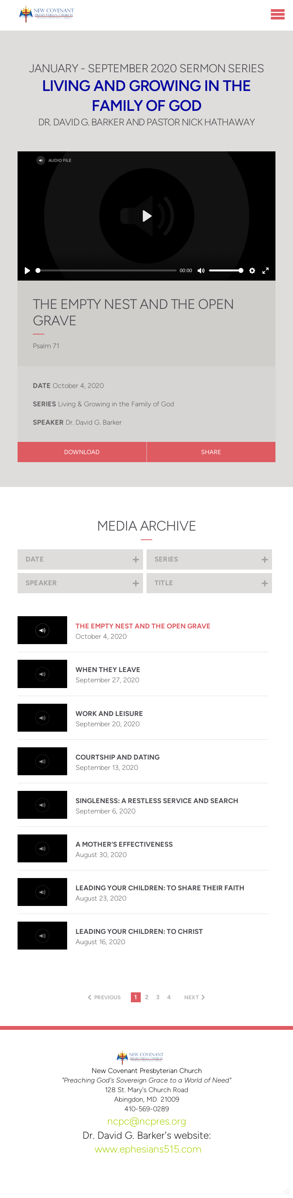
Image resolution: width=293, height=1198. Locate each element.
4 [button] (169, 997)
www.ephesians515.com (148, 1149)
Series (44, 404)
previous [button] (107, 997)
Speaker (48, 422)
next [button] (191, 997)
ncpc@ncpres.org (146, 1121)
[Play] (27, 271)
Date (42, 385)
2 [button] (146, 997)
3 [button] (157, 997)
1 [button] (135, 997)
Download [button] (82, 452)
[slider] (106, 270)
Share (211, 452)
